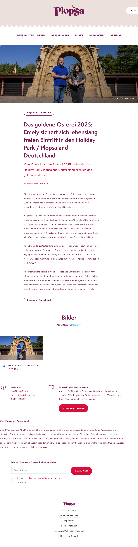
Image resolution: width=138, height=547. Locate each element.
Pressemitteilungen (31, 35)
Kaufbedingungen (69, 525)
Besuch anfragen (73, 408)
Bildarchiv (96, 35)
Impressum (69, 520)
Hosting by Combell (69, 536)
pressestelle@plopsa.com (23, 395)
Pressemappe (60, 35)
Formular (88, 398)
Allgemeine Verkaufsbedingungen (69, 530)
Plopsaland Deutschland (39, 112)
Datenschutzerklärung (39, 478)
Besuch (116, 35)
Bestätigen (81, 470)
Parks (79, 35)
